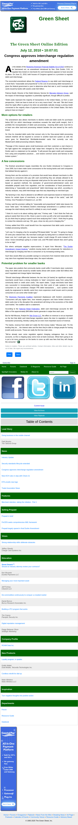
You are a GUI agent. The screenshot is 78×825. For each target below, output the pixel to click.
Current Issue (39, 406)
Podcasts (8, 817)
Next (18, 354)
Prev (9, 354)
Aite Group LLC (35, 316)
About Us (35, 372)
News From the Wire (44, 815)
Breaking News (59, 815)
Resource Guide (50, 367)
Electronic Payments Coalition (21, 297)
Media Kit (24, 372)
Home (4, 367)
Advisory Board (66, 817)
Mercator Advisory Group (58, 93)
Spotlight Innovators (9, 372)
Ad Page (63, 367)
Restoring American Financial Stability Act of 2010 (45, 67)
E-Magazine (35, 367)
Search (72, 372)
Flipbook (31, 815)
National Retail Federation (29, 309)
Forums (13, 367)
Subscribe (6, 363)
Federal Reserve (41, 81)
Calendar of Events (21, 817)
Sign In (72, 363)
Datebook (23, 367)
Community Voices (37, 817)
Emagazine (21, 815)
